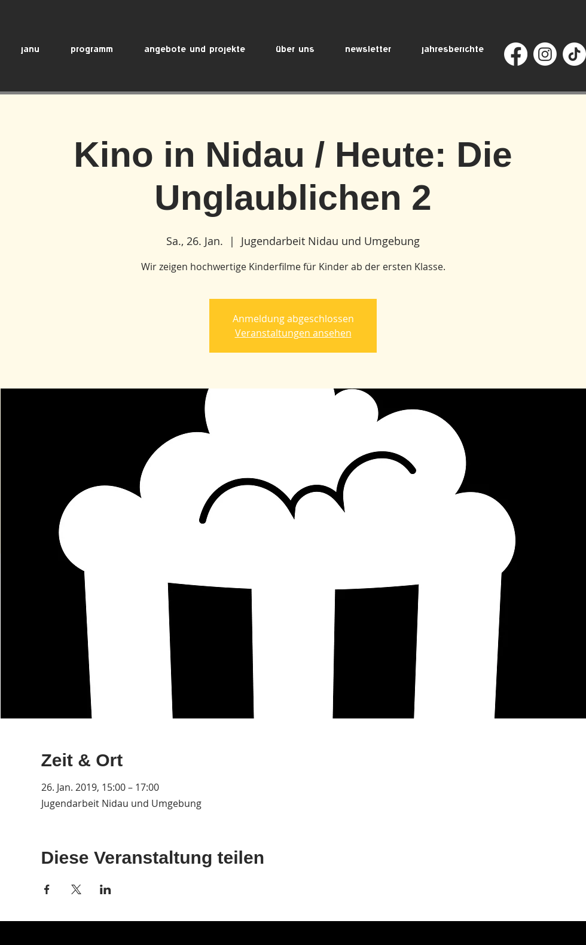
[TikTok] (574, 54)
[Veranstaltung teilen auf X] (76, 889)
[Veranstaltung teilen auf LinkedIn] (105, 889)
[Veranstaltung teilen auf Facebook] (47, 889)
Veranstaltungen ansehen (293, 333)
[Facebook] (515, 54)
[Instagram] (545, 54)
